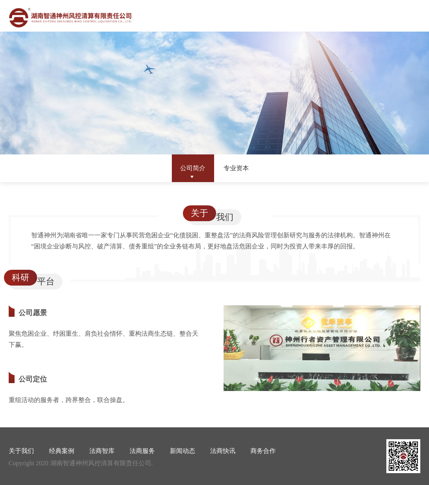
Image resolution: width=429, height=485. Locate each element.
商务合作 (263, 450)
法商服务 (142, 450)
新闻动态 (182, 450)
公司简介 (192, 168)
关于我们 (21, 450)
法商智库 (102, 450)
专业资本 (236, 168)
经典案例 (61, 450)
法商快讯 (222, 450)
